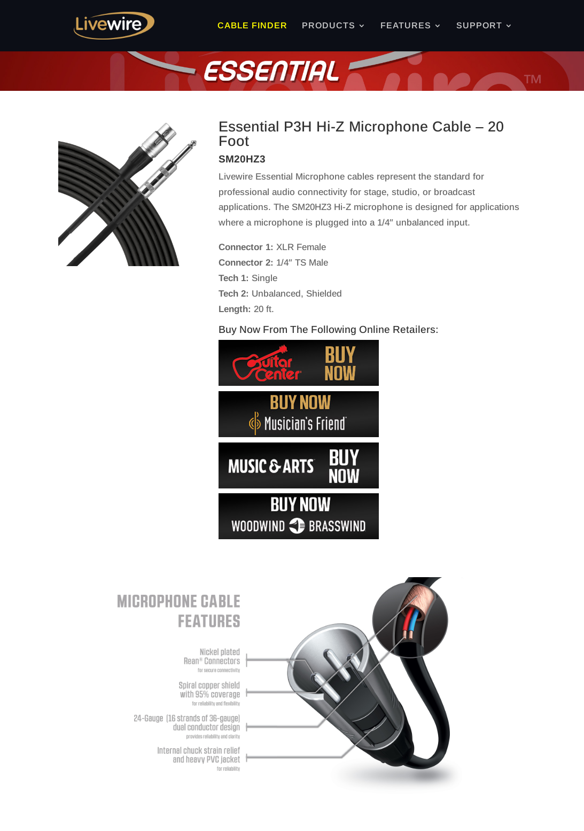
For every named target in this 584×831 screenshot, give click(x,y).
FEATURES (405, 26)
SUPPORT (479, 26)
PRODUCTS (328, 26)
